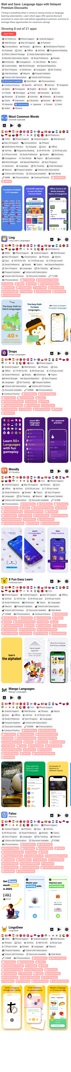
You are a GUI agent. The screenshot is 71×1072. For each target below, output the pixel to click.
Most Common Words (24, 116)
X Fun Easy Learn (21, 579)
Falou (12, 813)
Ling (12, 237)
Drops (13, 351)
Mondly (14, 469)
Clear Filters (9, 34)
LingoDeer (16, 927)
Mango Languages (22, 689)
